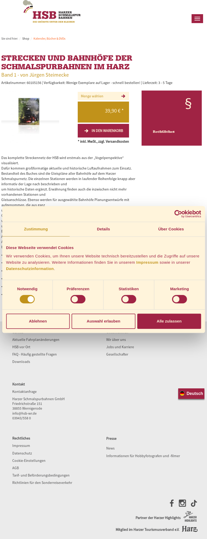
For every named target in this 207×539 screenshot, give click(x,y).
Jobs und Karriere (120, 347)
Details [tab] (103, 229)
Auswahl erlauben (103, 321)
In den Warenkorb (103, 130)
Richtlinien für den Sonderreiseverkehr (42, 482)
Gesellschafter (117, 354)
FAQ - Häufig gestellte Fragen (34, 354)
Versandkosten (117, 141)
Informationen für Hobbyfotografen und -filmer (143, 455)
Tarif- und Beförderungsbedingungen (41, 475)
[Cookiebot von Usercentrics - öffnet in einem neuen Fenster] (178, 214)
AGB (15, 468)
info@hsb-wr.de (24, 413)
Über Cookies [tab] (171, 229)
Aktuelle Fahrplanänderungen (35, 339)
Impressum (147, 262)
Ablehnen (38, 321)
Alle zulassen (169, 321)
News (110, 448)
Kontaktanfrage (24, 391)
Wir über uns (116, 339)
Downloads (21, 361)
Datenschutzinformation (30, 268)
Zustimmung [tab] (36, 229)
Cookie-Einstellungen (29, 460)
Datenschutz (22, 453)
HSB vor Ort (21, 347)
